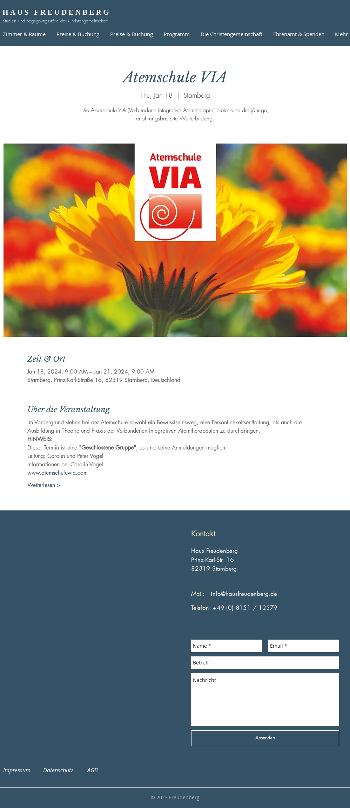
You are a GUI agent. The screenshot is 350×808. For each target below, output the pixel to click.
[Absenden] (265, 738)
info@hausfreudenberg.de (244, 594)
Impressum (21, 770)
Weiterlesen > (43, 485)
